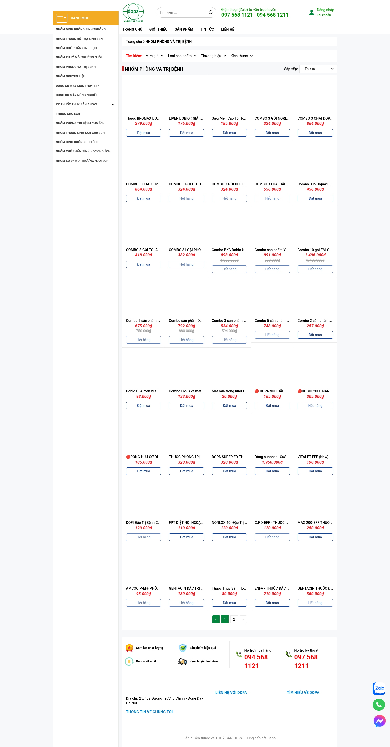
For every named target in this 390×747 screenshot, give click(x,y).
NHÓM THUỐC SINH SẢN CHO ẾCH (80, 133)
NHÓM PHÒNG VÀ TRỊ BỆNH (76, 67)
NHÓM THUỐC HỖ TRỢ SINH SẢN (79, 39)
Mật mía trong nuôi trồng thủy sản (239, 391)
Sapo (272, 738)
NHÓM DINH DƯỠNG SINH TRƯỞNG (81, 29)
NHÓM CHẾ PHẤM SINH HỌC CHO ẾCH (83, 151)
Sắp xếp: (291, 69)
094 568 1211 (273, 15)
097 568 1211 (306, 662)
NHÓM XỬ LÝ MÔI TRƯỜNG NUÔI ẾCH (82, 161)
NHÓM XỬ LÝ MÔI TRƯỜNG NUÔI (79, 57)
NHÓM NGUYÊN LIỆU (70, 76)
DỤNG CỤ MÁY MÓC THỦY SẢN (78, 86)
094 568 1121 (256, 662)
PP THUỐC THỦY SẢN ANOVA (77, 104)
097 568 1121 (237, 15)
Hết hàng (187, 198)
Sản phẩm (184, 29)
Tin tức (207, 29)
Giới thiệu (158, 29)
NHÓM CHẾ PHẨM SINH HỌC (76, 48)
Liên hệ (227, 29)
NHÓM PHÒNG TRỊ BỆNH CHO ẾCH (80, 123)
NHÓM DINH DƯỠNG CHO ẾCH (77, 142)
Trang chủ (132, 29)
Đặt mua (143, 133)
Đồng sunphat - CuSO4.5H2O (278, 457)
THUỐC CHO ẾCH (68, 114)
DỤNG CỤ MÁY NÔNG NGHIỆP (77, 95)
